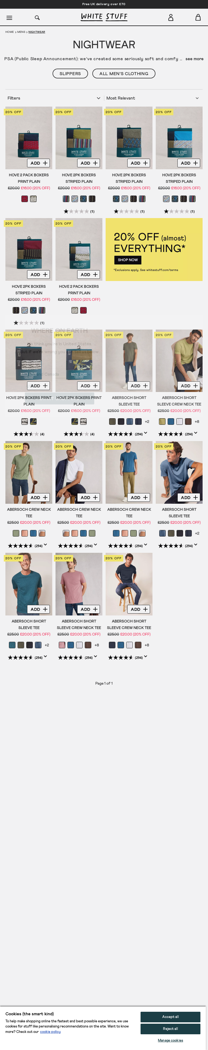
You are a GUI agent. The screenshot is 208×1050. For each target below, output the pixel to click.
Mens (21, 32)
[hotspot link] (154, 249)
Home (9, 32)
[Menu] (9, 17)
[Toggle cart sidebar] (198, 17)
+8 (197, 422)
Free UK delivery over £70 (104, 4)
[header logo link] (104, 17)
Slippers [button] (70, 74)
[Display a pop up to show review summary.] (147, 434)
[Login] (170, 16)
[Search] (37, 17)
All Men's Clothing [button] (123, 74)
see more (195, 59)
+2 (147, 422)
